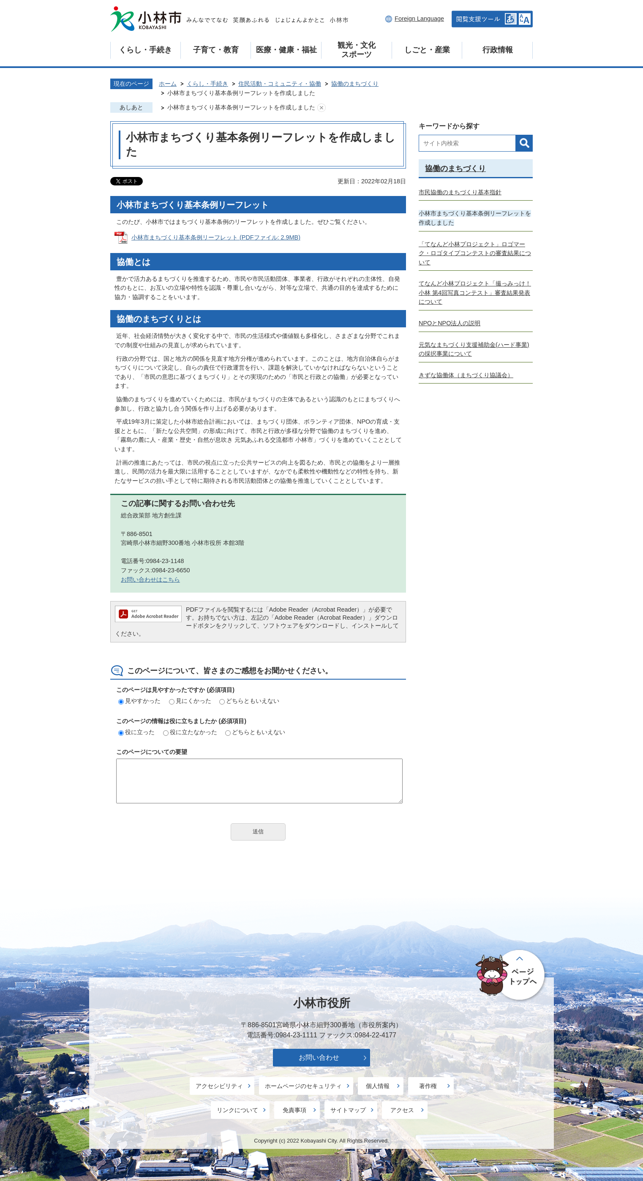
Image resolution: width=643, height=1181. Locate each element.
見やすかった (139, 700)
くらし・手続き (145, 50)
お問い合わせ (319, 1057)
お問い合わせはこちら (150, 579)
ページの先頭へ (511, 975)
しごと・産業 (427, 50)
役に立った (136, 732)
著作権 (428, 1086)
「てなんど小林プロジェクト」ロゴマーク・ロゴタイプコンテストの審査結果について (475, 253)
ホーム (168, 83)
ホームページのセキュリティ (303, 1086)
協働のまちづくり (355, 83)
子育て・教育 (216, 50)
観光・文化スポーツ (357, 50)
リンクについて (237, 1110)
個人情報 (378, 1086)
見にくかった (190, 700)
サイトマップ (348, 1110)
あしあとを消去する (321, 107)
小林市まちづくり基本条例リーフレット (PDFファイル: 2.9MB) (215, 237)
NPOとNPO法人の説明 (449, 323)
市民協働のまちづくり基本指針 (460, 192)
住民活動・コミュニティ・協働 (279, 83)
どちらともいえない (249, 700)
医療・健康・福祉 (286, 50)
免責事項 (294, 1110)
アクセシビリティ (219, 1086)
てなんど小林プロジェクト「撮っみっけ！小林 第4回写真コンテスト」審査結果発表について (475, 292)
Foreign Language (419, 18)
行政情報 (497, 50)
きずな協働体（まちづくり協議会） (466, 375)
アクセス (402, 1110)
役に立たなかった (190, 732)
